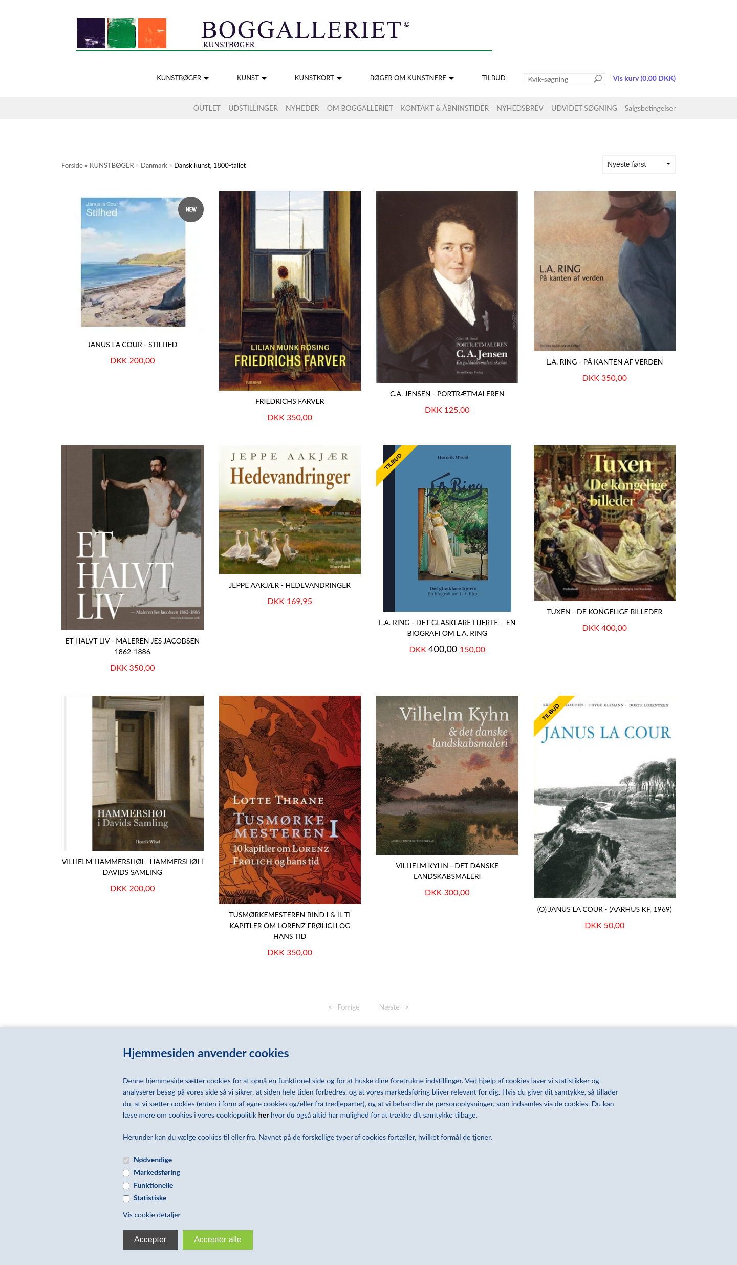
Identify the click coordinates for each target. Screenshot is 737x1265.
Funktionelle (154, 1185)
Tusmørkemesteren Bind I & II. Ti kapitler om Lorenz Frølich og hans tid (290, 925)
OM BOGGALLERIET (360, 107)
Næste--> (394, 1006)
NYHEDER (302, 107)
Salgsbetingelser (650, 107)
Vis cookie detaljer (152, 1214)
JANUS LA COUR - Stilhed (132, 344)
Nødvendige (153, 1159)
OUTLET (207, 107)
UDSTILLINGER (253, 107)
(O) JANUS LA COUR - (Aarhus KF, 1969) (604, 909)
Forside (72, 165)
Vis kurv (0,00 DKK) (644, 78)
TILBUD (494, 78)
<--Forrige (344, 1006)
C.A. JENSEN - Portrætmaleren (447, 393)
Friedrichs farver (289, 401)
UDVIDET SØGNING (584, 107)
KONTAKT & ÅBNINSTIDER (445, 107)
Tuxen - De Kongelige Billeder (604, 611)
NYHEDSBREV (520, 107)
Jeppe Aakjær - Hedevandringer (290, 585)
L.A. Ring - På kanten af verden (604, 361)
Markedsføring (157, 1172)
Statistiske (150, 1197)
